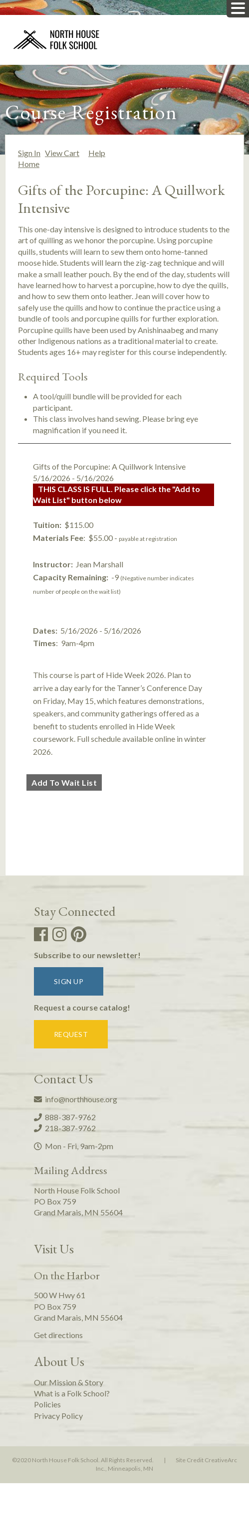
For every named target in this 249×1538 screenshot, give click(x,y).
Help (96, 153)
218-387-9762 (65, 1128)
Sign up (69, 981)
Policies (47, 1404)
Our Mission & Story (68, 1382)
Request (71, 1034)
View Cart (62, 153)
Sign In (29, 153)
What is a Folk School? (72, 1393)
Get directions (58, 1335)
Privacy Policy (58, 1415)
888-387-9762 (65, 1117)
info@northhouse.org (75, 1099)
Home (28, 164)
